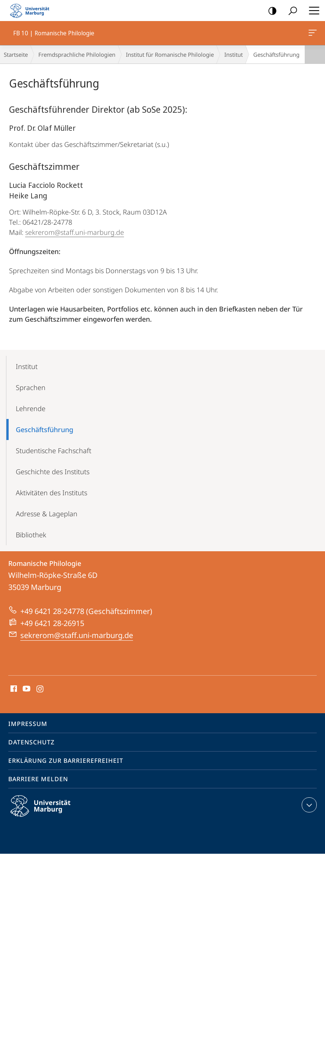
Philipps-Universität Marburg (47, 812)
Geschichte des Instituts (52, 471)
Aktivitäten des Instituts (51, 492)
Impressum (27, 724)
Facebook (13, 689)
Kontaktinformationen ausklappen (308, 805)
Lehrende (30, 408)
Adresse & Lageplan (46, 513)
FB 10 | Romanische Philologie (312, 34)
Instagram (40, 689)
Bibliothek (31, 534)
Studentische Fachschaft (53, 450)
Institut (233, 54)
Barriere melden (38, 779)
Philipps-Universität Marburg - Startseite (32, 10)
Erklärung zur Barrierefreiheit (65, 760)
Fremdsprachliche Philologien (76, 54)
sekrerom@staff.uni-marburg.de (74, 232)
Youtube (25, 689)
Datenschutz (31, 742)
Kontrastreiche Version (270, 11)
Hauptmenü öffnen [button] (312, 10)
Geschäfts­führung (44, 429)
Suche (290, 11)
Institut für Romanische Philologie (170, 54)
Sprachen (30, 387)
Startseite (16, 54)
